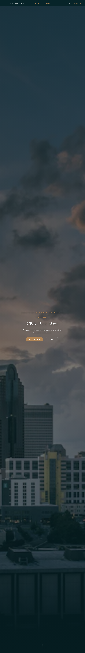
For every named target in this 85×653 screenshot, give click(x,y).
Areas (22, 3)
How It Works (14, 3)
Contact (68, 3)
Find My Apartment (34, 339)
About (6, 3)
